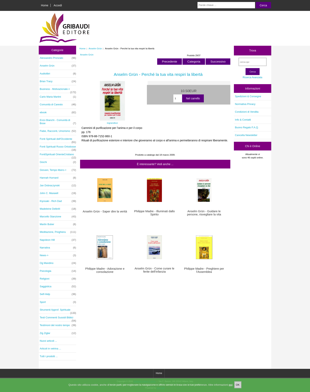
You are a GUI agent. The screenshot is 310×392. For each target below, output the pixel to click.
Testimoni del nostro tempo (58, 325)
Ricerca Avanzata (252, 77)
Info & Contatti (243, 119)
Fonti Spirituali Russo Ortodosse (58, 147)
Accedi (58, 5)
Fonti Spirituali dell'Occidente (58, 140)
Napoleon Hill (58, 240)
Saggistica (58, 286)
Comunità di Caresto (58, 104)
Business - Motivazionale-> (58, 90)
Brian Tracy (58, 81)
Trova (252, 50)
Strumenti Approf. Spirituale (58, 310)
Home (44, 5)
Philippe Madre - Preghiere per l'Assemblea (204, 270)
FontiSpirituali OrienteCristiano (58, 155)
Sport (58, 302)
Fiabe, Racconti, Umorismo (58, 131)
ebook (58, 112)
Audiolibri (58, 73)
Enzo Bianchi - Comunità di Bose (58, 122)
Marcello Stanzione (58, 216)
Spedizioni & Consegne (248, 96)
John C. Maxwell (58, 193)
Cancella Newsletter (246, 135)
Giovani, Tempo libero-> (58, 170)
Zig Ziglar (58, 333)
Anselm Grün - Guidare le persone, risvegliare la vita (204, 213)
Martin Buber (58, 224)
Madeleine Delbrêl (58, 208)
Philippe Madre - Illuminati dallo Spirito (154, 213)
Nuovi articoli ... (48, 340)
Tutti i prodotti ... (49, 356)
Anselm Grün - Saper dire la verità (105, 211)
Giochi (58, 162)
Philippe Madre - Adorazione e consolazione (105, 270)
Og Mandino (58, 263)
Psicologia (58, 271)
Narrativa (58, 247)
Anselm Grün (95, 48)
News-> (58, 255)
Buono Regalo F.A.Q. (247, 127)
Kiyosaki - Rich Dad (58, 201)
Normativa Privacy (245, 104)
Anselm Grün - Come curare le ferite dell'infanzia (154, 270)
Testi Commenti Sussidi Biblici (58, 318)
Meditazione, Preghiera (58, 232)
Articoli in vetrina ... (50, 348)
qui (231, 387)
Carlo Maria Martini (58, 96)
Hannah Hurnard (58, 177)
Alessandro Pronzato (58, 58)
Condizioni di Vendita (246, 111)
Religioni (58, 278)
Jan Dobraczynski (58, 185)
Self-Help (58, 294)
